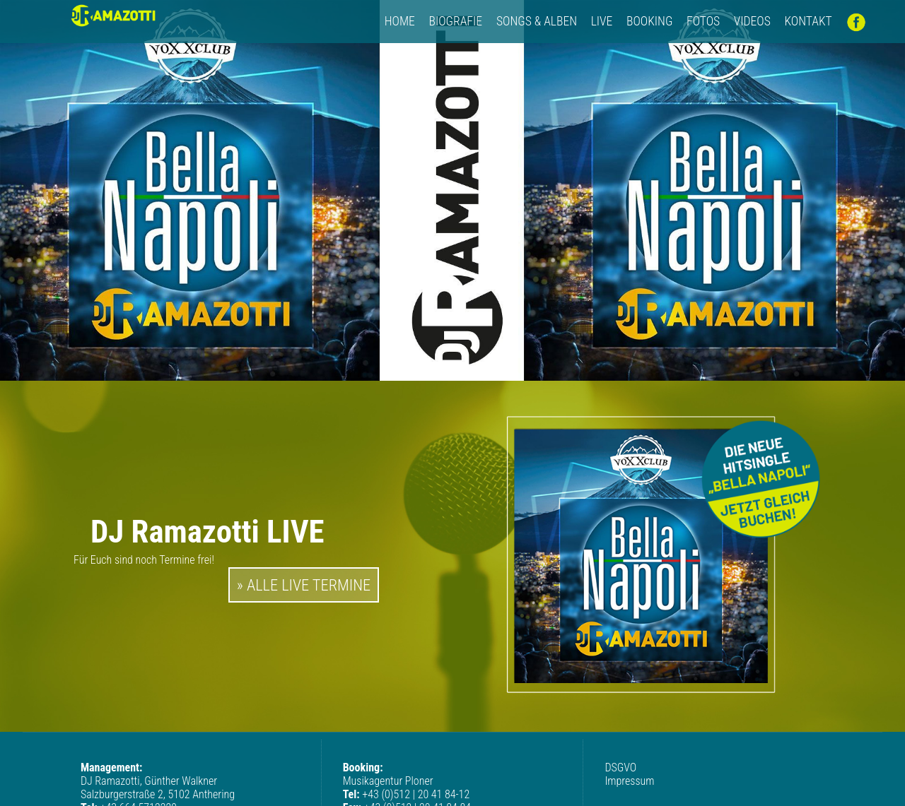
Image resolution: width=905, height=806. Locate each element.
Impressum (629, 781)
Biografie (456, 21)
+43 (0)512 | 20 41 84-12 (415, 794)
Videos (752, 21)
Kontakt (807, 21)
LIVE (602, 21)
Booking (649, 21)
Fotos (703, 21)
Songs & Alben (536, 21)
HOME (400, 21)
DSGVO (620, 767)
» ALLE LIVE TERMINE (303, 585)
